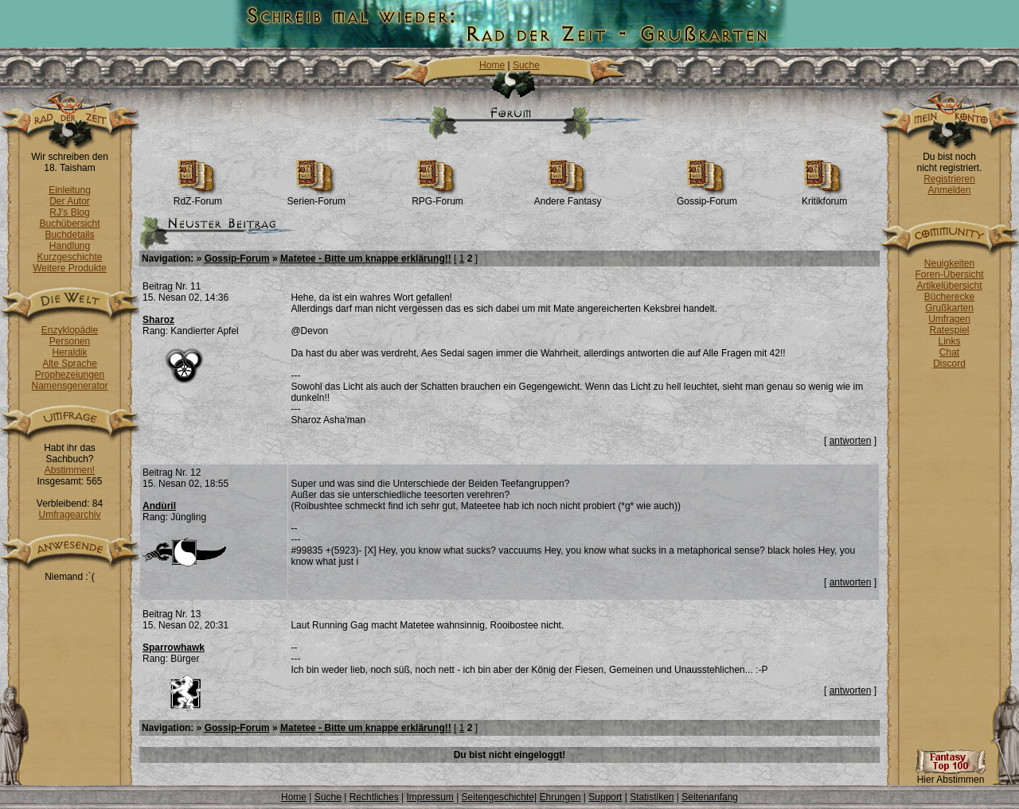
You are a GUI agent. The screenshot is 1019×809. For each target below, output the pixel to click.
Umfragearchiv (69, 514)
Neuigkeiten (949, 263)
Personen (69, 341)
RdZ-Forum (198, 197)
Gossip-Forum (707, 197)
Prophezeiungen (69, 374)
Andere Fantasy (568, 197)
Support (605, 797)
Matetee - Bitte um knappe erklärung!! (365, 258)
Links (949, 341)
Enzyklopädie (69, 330)
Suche (526, 65)
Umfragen (949, 319)
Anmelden (948, 190)
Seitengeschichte (498, 797)
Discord (949, 363)
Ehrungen (559, 797)
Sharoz (158, 319)
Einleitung (70, 190)
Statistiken (651, 797)
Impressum (429, 797)
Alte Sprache (69, 363)
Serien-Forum (316, 197)
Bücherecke (949, 296)
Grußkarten (949, 307)
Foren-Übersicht (949, 274)
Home (492, 65)
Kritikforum (824, 197)
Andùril (159, 505)
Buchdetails (69, 234)
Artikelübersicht (949, 285)
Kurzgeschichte (69, 257)
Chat (949, 352)
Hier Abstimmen (951, 775)
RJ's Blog (69, 212)
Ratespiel (949, 330)
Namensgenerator (69, 385)
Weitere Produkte (70, 268)
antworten (851, 440)
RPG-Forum (437, 197)
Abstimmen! (70, 470)
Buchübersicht (69, 223)
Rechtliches (374, 797)
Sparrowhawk (174, 647)
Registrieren (949, 179)
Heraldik (69, 352)
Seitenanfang (709, 797)
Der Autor (69, 201)
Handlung (69, 245)
